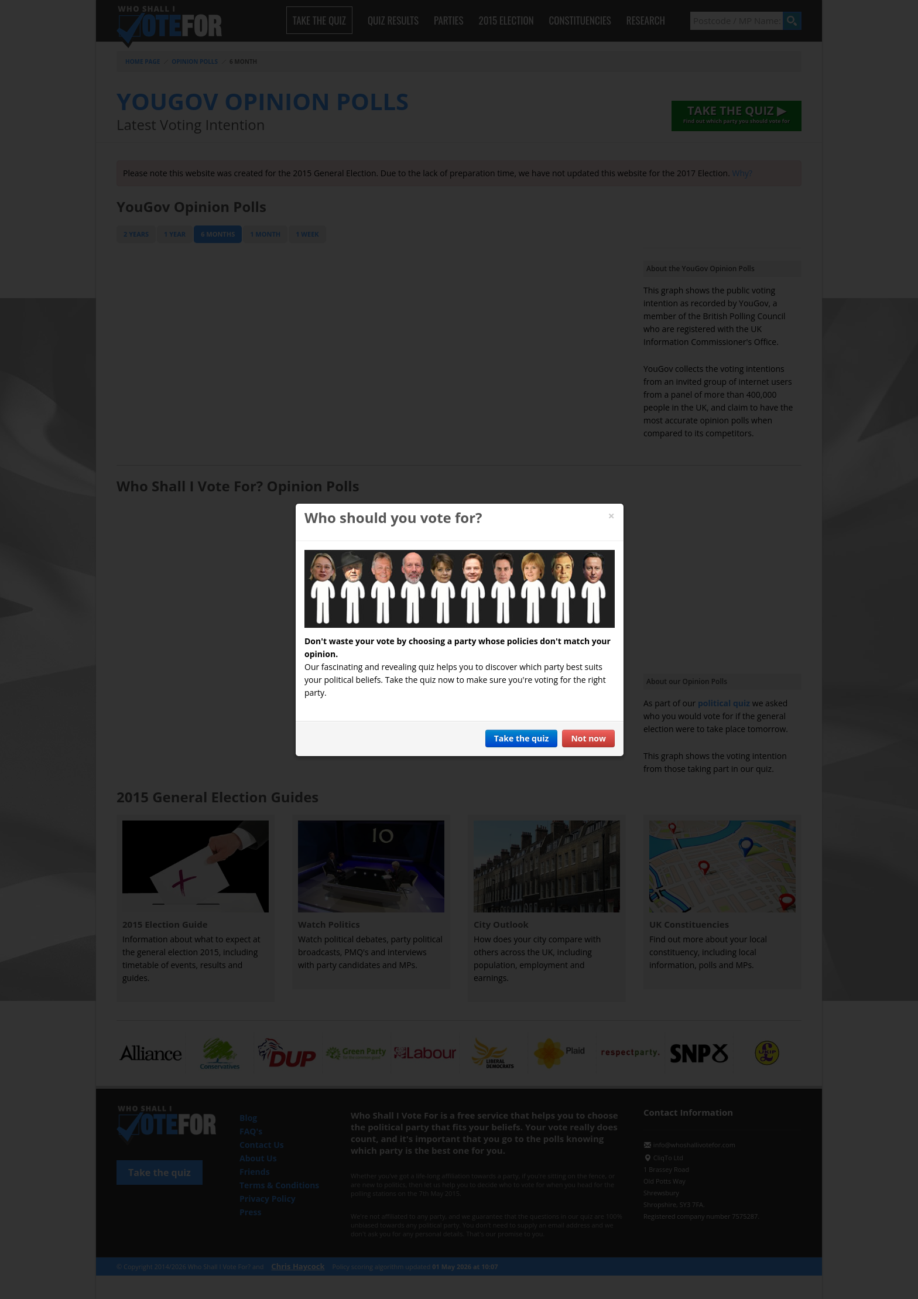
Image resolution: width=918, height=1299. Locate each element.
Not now (588, 738)
